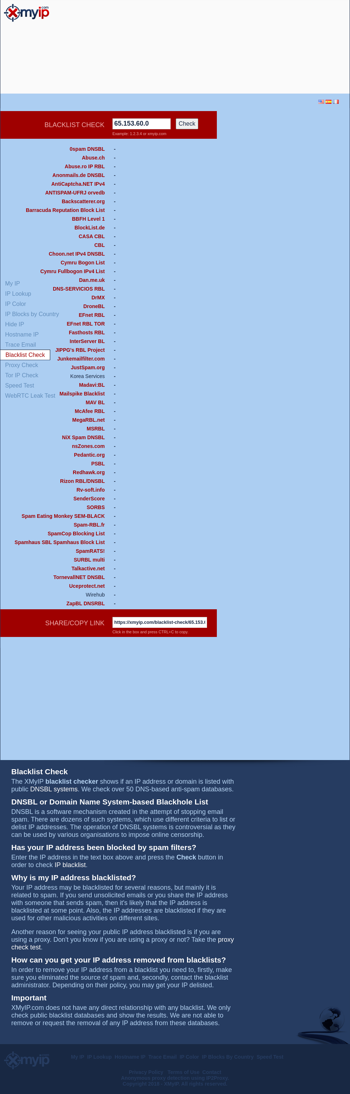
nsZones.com (88, 446)
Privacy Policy (147, 1072)
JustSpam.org (88, 367)
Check (187, 123)
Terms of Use (184, 1072)
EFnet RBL (92, 315)
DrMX (98, 297)
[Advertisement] (294, 47)
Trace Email (162, 1057)
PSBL (98, 464)
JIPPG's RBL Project (80, 350)
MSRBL (96, 429)
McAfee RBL (90, 411)
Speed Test (269, 1057)
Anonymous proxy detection (155, 1078)
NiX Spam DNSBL (83, 437)
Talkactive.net (88, 568)
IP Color (189, 1057)
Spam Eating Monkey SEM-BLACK (63, 516)
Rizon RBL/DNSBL (82, 481)
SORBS (96, 507)
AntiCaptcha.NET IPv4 (78, 184)
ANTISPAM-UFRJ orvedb (75, 193)
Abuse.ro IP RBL (85, 166)
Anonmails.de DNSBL (78, 175)
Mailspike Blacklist (82, 394)
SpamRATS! (90, 551)
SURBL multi (89, 560)
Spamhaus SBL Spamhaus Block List (60, 542)
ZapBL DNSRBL (85, 603)
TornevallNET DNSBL (79, 577)
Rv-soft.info (90, 490)
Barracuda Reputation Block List (65, 210)
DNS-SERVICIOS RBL (79, 289)
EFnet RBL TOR (86, 324)
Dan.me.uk (92, 280)
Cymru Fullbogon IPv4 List (72, 271)
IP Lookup (99, 1057)
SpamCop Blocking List (76, 533)
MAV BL (95, 402)
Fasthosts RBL (87, 332)
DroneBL (94, 306)
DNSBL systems (53, 789)
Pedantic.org (89, 455)
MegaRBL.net (88, 420)
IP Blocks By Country (228, 1057)
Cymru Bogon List (83, 262)
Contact (211, 1072)
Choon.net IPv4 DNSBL (77, 254)
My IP (77, 1057)
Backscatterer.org (83, 201)
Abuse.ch (93, 158)
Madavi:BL (92, 385)
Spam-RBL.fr (89, 525)
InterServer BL (87, 341)
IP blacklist (70, 865)
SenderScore (89, 498)
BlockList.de (90, 228)
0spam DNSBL (87, 149)
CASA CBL (92, 236)
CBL (99, 245)
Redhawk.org (89, 472)
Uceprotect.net (87, 586)
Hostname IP (130, 1057)
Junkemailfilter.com (81, 359)
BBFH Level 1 (88, 219)
